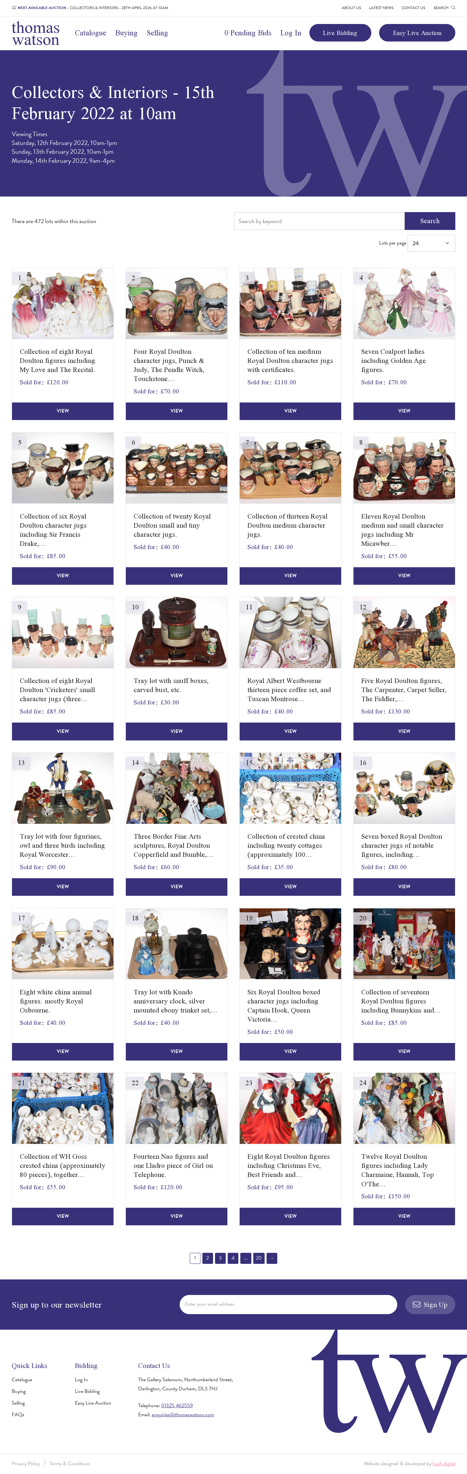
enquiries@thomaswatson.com (183, 1415)
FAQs (18, 1415)
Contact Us (413, 8)
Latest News (381, 8)
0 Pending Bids (247, 32)
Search (430, 220)
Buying (126, 32)
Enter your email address (209, 1304)
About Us (351, 8)
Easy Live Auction (417, 33)
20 (259, 1258)
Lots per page (417, 243)
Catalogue (90, 32)
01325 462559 (177, 1405)
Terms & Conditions (70, 1464)
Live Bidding (340, 33)
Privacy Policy (26, 1464)
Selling (157, 32)
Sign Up (430, 1304)
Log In (290, 32)
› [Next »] (272, 1258)
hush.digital (444, 1464)
